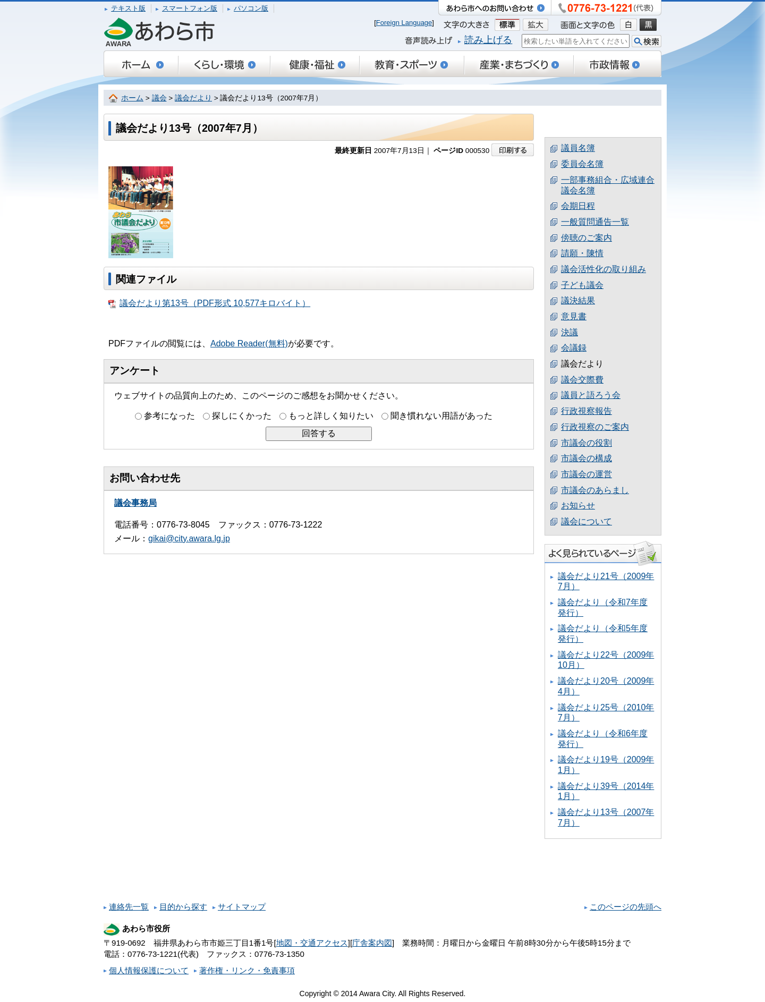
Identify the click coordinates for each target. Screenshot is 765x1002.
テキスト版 (128, 8)
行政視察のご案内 (595, 426)
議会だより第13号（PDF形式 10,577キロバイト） (209, 303)
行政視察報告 (586, 410)
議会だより (193, 98)
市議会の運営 (586, 474)
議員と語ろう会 (590, 395)
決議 (569, 332)
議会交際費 (582, 379)
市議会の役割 (586, 442)
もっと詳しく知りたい (330, 415)
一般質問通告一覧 (595, 221)
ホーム (132, 98)
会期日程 (578, 205)
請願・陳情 (582, 253)
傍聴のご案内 (586, 237)
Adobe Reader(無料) (249, 343)
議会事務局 (135, 502)
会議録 (573, 347)
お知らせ (578, 505)
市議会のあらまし (595, 490)
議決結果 (578, 300)
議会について (586, 521)
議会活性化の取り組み (603, 269)
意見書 (573, 316)
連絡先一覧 (129, 906)
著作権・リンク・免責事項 (247, 970)
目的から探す (183, 906)
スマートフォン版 (189, 8)
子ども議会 (582, 285)
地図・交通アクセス (312, 942)
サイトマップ (242, 906)
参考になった (169, 415)
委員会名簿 (582, 163)
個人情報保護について (149, 970)
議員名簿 (578, 147)
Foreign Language (404, 23)
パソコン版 (251, 8)
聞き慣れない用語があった (441, 415)
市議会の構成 (586, 458)
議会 (159, 98)
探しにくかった (241, 415)
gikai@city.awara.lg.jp (189, 538)
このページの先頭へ (625, 906)
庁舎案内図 (372, 942)
